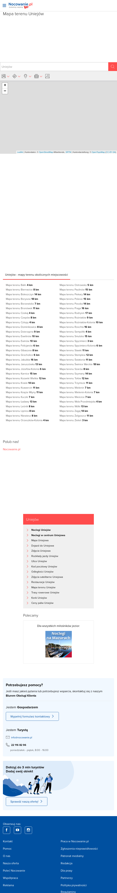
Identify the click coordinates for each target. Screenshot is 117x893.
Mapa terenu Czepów (21, 317)
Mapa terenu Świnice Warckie (80, 364)
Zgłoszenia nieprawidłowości (79, 849)
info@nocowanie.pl (21, 737)
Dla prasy (66, 870)
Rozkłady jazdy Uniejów (44, 556)
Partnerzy (67, 878)
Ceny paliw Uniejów (42, 603)
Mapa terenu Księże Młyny (24, 392)
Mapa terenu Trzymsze (76, 383)
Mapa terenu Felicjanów (22, 345)
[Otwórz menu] (4, 5)
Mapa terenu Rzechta (75, 327)
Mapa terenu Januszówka (24, 364)
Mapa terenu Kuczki (20, 397)
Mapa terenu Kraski (20, 383)
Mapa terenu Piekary (75, 294)
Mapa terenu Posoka (75, 303)
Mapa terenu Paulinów (76, 289)
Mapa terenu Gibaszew (22, 350)
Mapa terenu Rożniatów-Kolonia (81, 322)
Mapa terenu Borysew (22, 299)
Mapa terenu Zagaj (74, 411)
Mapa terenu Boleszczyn (23, 294)
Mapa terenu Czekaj (20, 313)
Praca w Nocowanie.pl (75, 841)
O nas (6, 856)
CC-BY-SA (111, 152)
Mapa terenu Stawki (74, 350)
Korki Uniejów (39, 598)
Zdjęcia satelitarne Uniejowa (47, 577)
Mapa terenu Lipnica (20, 411)
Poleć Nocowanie (14, 870)
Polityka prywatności (74, 885)
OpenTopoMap (98, 152)
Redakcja (66, 863)
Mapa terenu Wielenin (75, 387)
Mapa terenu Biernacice (22, 289)
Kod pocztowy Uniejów (44, 566)
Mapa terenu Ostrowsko (76, 285)
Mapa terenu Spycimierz (76, 341)
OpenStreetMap (46, 152)
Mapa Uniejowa (39, 540)
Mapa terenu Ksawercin (22, 387)
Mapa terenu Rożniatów (76, 317)
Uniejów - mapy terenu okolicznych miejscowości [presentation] (36, 275)
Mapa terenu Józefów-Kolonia (26, 369)
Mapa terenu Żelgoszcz (76, 415)
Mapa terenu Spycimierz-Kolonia (81, 345)
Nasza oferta (11, 863)
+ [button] (5, 85)
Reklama (8, 885)
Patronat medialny (72, 856)
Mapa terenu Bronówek (22, 308)
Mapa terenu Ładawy (21, 401)
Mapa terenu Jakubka (22, 359)
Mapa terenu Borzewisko (23, 303)
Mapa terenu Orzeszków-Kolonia (27, 420)
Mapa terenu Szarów (74, 369)
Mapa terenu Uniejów (43, 587)
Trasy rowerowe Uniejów (45, 592)
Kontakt (8, 841)
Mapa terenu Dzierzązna (23, 331)
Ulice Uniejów (39, 561)
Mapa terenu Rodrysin (76, 313)
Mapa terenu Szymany (76, 373)
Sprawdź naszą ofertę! (26, 801)
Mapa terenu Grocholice (23, 355)
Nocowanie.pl (11, 449)
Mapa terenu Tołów (74, 378)
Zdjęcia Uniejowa (40, 551)
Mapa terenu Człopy (20, 322)
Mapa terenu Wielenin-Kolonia (80, 392)
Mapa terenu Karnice (21, 373)
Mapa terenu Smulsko (76, 336)
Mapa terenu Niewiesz (21, 415)
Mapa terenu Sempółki (75, 331)
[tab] (36, 274)
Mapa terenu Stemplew (76, 355)
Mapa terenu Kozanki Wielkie (26, 378)
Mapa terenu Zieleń (74, 420)
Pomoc (7, 849)
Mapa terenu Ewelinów (22, 336)
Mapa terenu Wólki (74, 406)
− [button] (5, 91)
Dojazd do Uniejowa (42, 545)
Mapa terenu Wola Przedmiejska (81, 401)
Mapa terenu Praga (74, 308)
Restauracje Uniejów (42, 582)
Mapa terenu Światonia (76, 359)
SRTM (68, 152)
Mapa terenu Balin (19, 285)
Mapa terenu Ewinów (21, 341)
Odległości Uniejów (42, 571)
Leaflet (20, 152)
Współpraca (10, 878)
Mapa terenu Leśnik (20, 406)
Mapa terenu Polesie (75, 299)
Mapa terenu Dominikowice (24, 327)
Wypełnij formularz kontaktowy (32, 716)
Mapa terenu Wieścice (75, 397)
